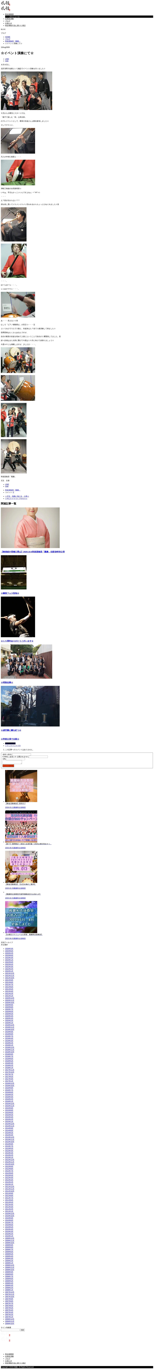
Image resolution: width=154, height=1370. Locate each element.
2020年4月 (9, 1016)
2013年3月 (9, 1153)
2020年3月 (9, 1018)
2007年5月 (9, 1308)
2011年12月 (9, 1187)
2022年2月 (9, 969)
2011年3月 (9, 1207)
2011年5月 (9, 1202)
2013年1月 (9, 1157)
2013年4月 (9, 1151)
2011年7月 (9, 1198)
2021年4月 (9, 991)
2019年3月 (9, 1041)
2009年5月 (9, 1254)
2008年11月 (9, 1267)
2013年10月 (9, 1142)
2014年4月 (9, 1135)
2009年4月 (9, 1256)
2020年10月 (9, 1002)
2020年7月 (9, 1009)
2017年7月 (9, 1074)
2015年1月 (9, 1121)
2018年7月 (9, 1056)
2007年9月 (9, 1299)
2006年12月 (9, 1319)
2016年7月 (9, 1090)
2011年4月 (9, 1204)
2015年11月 (9, 1106)
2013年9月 (9, 1144)
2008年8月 (9, 1274)
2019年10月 (9, 1029)
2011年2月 (9, 1209)
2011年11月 (9, 1189)
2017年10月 (9, 1072)
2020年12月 (9, 998)
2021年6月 (9, 987)
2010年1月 (9, 1236)
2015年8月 (9, 1110)
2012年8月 (9, 1169)
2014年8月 (9, 1130)
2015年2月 (9, 1119)
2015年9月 (9, 1108)
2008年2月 (9, 1288)
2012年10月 (9, 1164)
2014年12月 (9, 1124)
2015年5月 (9, 1115)
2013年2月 (9, 1155)
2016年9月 (9, 1088)
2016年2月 (9, 1099)
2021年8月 (9, 982)
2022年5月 (9, 964)
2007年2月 (9, 1314)
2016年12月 (9, 1083)
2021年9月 (9, 980)
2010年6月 (9, 1225)
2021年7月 (9, 984)
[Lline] (7, 59)
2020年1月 (9, 1023)
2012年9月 (9, 1166)
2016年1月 (9, 1101)
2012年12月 (9, 1160)
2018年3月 (9, 1063)
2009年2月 (9, 1261)
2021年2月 (9, 993)
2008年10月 (9, 1270)
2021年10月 (9, 978)
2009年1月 (9, 1263)
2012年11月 (9, 1162)
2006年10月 (9, 1323)
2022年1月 (9, 971)
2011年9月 (9, 1193)
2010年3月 (9, 1231)
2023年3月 (9, 958)
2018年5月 (9, 1061)
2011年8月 (9, 1196)
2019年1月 (9, 1045)
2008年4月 (9, 1283)
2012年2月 (9, 1182)
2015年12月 (9, 1103)
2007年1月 (9, 1317)
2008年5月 (9, 1281)
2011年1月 (9, 1211)
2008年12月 (9, 1265)
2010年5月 (9, 1227)
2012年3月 (9, 1180)
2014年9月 (9, 1128)
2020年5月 (9, 1014)
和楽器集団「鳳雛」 (13, 490)
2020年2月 (9, 1020)
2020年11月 (9, 1000)
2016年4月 (9, 1097)
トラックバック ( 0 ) (13, 746)
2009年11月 (9, 1240)
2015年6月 (9, 1112)
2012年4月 (9, 1178)
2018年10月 (9, 1052)
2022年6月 (9, 962)
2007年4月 (9, 1310)
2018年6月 (9, 1059)
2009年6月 (9, 1252)
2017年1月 (9, 1081)
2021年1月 (9, 996)
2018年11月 (9, 1050)
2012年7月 (9, 1171)
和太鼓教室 (9, 14)
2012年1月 (9, 1184)
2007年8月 (9, 1301)
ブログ (7, 21)
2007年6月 (9, 1306)
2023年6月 (9, 955)
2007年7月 (9, 1303)
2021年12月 (9, 973)
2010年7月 (9, 1222)
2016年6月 (9, 1092)
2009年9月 (9, 1245)
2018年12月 (9, 1047)
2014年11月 (9, 1126)
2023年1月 (9, 960)
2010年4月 (9, 1229)
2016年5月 (9, 1094)
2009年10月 (9, 1243)
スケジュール (14, 16)
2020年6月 (9, 1011)
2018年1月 (9, 1068)
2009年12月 (9, 1238)
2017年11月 (9, 1070)
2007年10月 (9, 1297)
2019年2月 (9, 1043)
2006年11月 (9, 1321)
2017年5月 (9, 1077)
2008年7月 (9, 1276)
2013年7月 (9, 1146)
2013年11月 (9, 1139)
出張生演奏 (9, 19)
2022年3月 (9, 967)
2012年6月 (9, 1173)
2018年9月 (9, 1054)
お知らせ (8, 23)
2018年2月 (9, 1065)
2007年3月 (9, 1312)
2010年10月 (9, 1216)
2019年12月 (9, 1025)
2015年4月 (9, 1117)
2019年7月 (9, 1036)
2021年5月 (9, 989)
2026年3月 (9, 949)
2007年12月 (9, 1292)
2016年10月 (9, 1086)
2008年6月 (9, 1279)
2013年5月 (9, 1148)
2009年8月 (9, 1247)
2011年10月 (9, 1191)
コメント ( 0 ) (10, 743)
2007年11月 (9, 1294)
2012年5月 (9, 1175)
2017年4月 (9, 1079)
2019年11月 (9, 1027)
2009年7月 (9, 1249)
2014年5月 (9, 1133)
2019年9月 (9, 1032)
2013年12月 (9, 1137)
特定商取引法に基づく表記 (15, 25)
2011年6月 (9, 1200)
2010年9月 (9, 1218)
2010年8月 (9, 1220)
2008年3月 (9, 1285)
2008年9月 (9, 1272)
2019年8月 (9, 1034)
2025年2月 (9, 953)
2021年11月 (9, 976)
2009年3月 (9, 1258)
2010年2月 (9, 1234)
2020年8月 (9, 1007)
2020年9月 (9, 1005)
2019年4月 (9, 1038)
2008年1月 (9, 1290)
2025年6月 (9, 951)
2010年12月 (9, 1213)
